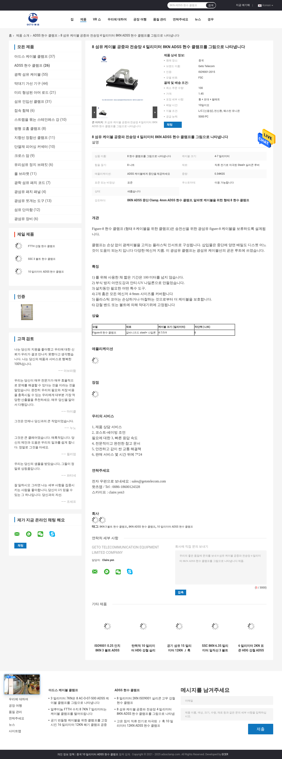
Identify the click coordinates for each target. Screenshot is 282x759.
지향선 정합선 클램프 (31, 138)
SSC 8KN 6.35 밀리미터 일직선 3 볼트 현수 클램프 (215, 648)
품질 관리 (159, 19)
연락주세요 (180, 19)
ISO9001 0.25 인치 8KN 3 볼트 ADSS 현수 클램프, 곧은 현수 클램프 (108, 648)
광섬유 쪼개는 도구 (29, 201)
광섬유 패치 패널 (27, 192)
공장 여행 (139, 19)
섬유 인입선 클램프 (29, 101)
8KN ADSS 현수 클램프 (142, 526)
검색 (210, 5)
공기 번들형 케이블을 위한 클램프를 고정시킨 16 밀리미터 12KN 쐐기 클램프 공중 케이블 (79, 723)
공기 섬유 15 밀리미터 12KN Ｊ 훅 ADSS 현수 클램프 (179, 648)
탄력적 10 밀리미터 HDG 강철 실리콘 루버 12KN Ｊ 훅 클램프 (143, 648)
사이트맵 (15, 731)
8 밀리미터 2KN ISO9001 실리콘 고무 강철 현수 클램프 (146, 700)
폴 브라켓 (21, 174)
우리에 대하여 (117, 19)
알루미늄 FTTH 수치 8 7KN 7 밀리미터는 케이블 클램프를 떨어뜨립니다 (79, 711)
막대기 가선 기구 (27, 83)
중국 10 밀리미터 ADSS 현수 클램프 (97, 754)
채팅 (170, 124)
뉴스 (198, 19)
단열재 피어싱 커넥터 (31, 147)
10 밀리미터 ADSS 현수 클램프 (46, 271)
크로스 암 (21, 156)
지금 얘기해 (243, 5)
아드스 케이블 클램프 (31, 56)
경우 (211, 19)
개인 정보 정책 (65, 754)
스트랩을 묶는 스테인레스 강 (36, 119)
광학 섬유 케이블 (27, 74)
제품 (83, 19)
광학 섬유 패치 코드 (29, 183)
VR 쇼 (97, 19)
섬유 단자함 (23, 210)
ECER (225, 754)
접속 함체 (21, 110)
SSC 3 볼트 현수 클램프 (42, 258)
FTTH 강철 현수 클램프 (41, 246)
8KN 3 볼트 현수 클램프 (113, 526)
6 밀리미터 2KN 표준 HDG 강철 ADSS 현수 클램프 (251, 648)
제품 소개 (22, 35)
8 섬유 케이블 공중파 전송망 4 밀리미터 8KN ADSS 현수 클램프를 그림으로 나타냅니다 (146, 712)
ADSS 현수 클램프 (45, 35)
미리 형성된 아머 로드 (31, 92)
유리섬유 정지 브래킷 (31, 165)
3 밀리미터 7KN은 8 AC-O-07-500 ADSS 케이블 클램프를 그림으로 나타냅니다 (80, 700)
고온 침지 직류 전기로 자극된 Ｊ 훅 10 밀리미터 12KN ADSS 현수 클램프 (145, 723)
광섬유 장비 (23, 219)
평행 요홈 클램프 (27, 128)
